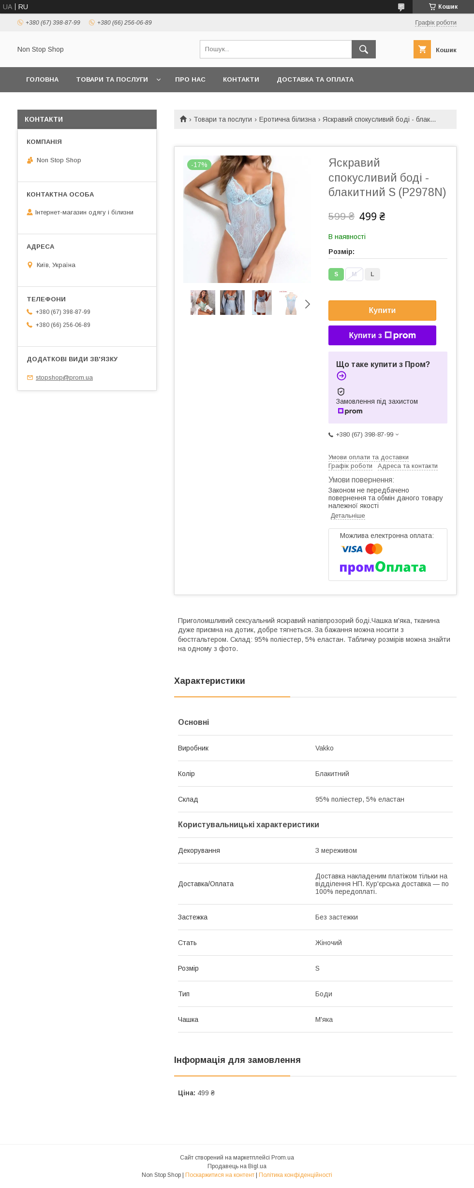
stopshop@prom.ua (64, 377)
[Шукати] (364, 49)
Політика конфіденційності (295, 1175)
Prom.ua (282, 1157)
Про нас (190, 79)
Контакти (241, 79)
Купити (382, 310)
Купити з (382, 335)
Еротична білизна (287, 119)
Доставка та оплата (315, 79)
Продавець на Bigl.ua (237, 1166)
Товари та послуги (112, 79)
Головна (42, 79)
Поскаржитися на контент (219, 1175)
